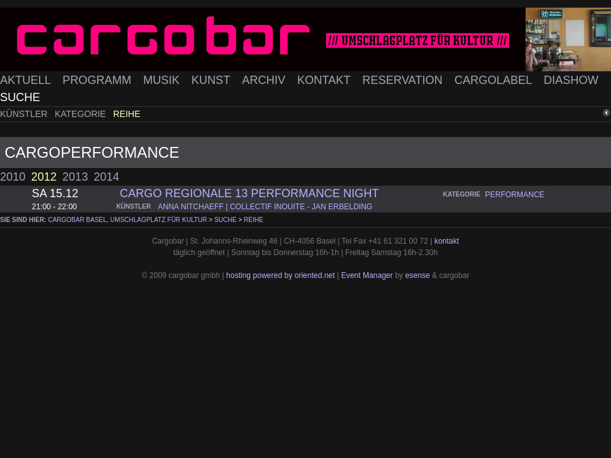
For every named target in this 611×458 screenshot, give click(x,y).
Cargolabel (494, 80)
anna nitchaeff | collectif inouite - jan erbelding (265, 206)
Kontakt (325, 80)
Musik (163, 80)
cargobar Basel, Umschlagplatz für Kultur (127, 219)
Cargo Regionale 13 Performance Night (249, 193)
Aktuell (26, 80)
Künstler (25, 114)
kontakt (446, 241)
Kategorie (81, 114)
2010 (12, 176)
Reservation (404, 80)
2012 (44, 176)
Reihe (127, 114)
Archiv (265, 80)
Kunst (213, 80)
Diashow (571, 80)
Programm (98, 80)
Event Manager (367, 275)
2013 (75, 176)
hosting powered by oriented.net (280, 275)
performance (514, 194)
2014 (106, 176)
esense (417, 275)
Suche (20, 97)
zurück (590, 112)
